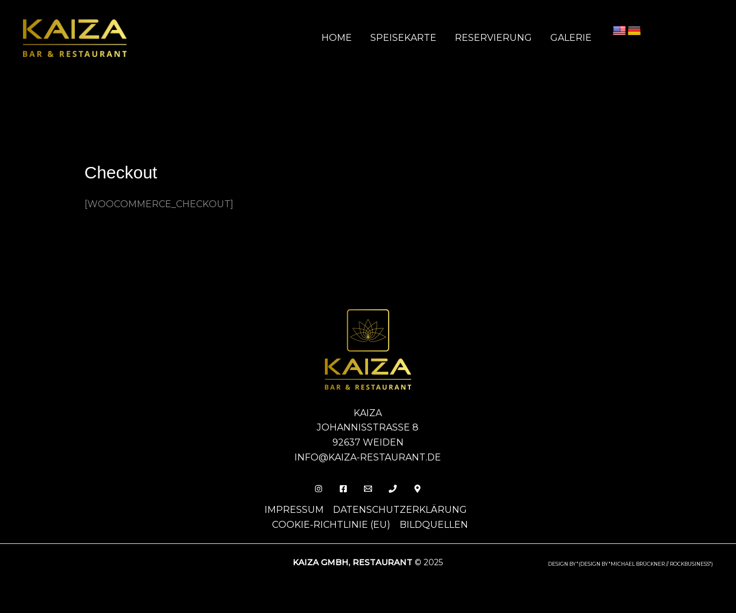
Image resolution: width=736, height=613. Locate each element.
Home (336, 37)
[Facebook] (343, 489)
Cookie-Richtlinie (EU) (331, 524)
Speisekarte (403, 37)
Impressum (294, 509)
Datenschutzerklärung (400, 509)
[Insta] (318, 489)
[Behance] (417, 489)
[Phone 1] (393, 489)
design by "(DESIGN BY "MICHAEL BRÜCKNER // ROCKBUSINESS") (630, 564)
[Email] (368, 489)
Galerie (571, 37)
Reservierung (493, 37)
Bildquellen (434, 524)
